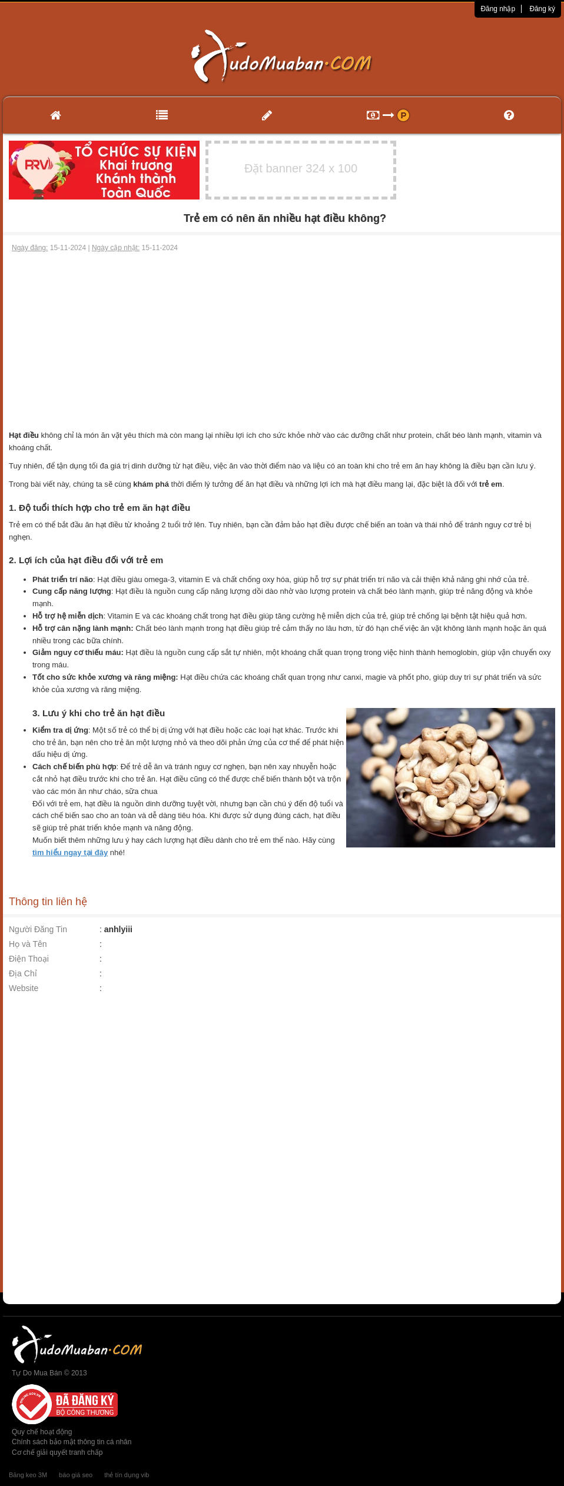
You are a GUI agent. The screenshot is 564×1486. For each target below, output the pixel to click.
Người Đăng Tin (38, 929)
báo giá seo (75, 1474)
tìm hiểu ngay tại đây (70, 852)
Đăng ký (542, 9)
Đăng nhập (497, 9)
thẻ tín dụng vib (126, 1474)
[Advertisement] (282, 341)
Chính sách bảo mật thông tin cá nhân (71, 1442)
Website (23, 988)
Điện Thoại (29, 958)
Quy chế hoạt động (42, 1432)
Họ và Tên (28, 944)
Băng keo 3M (28, 1474)
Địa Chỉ (23, 973)
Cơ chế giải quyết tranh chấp (57, 1452)
